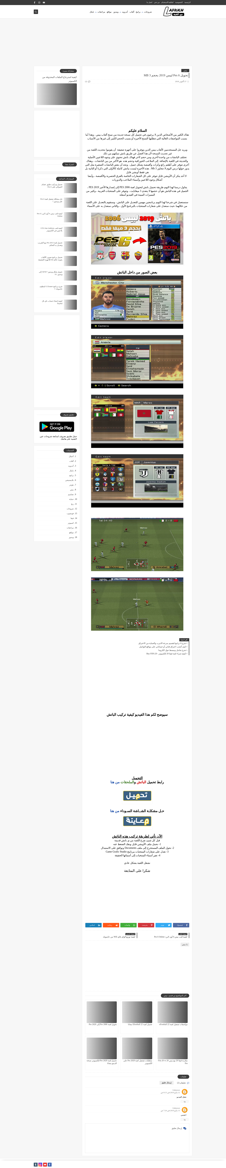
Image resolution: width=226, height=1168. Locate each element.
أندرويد (125, 12)
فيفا (72, 518)
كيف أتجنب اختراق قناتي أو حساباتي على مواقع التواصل (162, 647)
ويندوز (115, 12)
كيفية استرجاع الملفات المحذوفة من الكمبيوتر (59, 79)
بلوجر (71, 485)
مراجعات (101, 12)
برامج (138, 12)
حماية (71, 499)
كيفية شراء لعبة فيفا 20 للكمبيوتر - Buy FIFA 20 (166, 654)
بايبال (92, 12)
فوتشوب (70, 513)
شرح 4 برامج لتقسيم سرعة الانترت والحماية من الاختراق (162, 643)
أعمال (71, 456)
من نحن (157, 2)
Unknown (176, 1090)
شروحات (148, 12)
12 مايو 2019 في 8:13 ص (170, 1092)
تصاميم (71, 494)
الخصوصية (179, 2)
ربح (72, 504)
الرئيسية (187, 2)
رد (184, 1101)
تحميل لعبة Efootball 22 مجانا (140, 1024)
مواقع (109, 12)
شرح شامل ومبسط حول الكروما (172, 650)
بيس (185, 70)
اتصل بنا (149, 2)
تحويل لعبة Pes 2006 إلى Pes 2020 (103, 1024)
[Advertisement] (113, 43)
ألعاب (132, 12)
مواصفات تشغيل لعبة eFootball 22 (173, 1024)
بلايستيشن (69, 480)
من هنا (115, 782)
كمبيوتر (71, 523)
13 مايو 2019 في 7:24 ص (170, 1110)
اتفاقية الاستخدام (167, 2)
